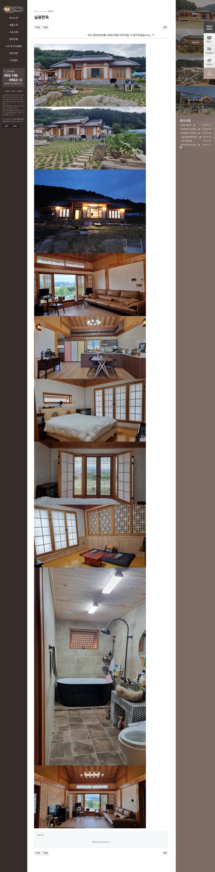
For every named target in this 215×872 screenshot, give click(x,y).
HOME (7, 91)
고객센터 (13, 60)
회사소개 (13, 18)
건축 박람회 (185, 141)
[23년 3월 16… (187, 125)
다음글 (45, 27)
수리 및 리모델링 (13, 46)
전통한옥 (195, 43)
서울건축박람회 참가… (190, 137)
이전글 (37, 27)
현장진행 (13, 39)
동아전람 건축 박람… (189, 145)
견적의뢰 (13, 53)
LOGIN (13, 91)
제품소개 (13, 25)
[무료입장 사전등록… (189, 129)
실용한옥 (195, 14)
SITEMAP (19, 91)
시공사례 (13, 32)
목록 (165, 27)
